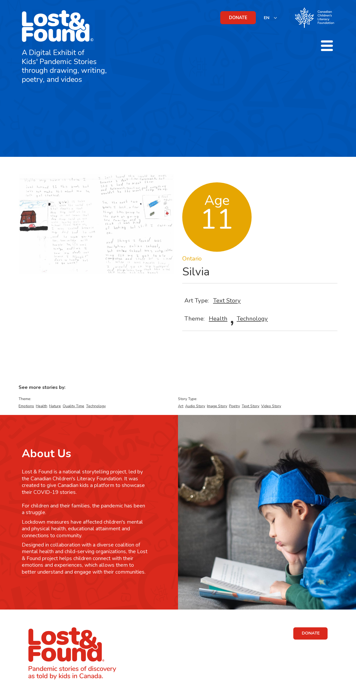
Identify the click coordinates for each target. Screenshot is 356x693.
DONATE (238, 18)
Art (180, 406)
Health (218, 318)
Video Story (271, 406)
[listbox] (270, 18)
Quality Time (73, 406)
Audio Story (195, 406)
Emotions (26, 406)
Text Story (227, 300)
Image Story (217, 406)
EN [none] (266, 18)
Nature (55, 406)
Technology (252, 318)
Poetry (234, 406)
